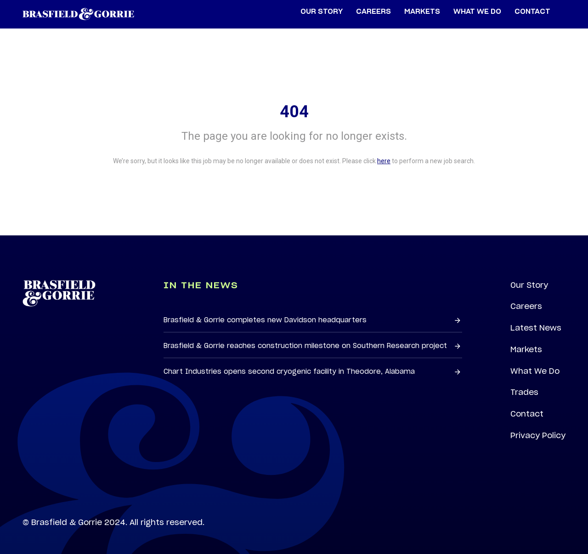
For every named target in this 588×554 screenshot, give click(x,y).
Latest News (535, 328)
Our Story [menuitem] (321, 11)
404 (294, 111)
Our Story (529, 285)
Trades (524, 392)
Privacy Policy (537, 435)
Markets (526, 349)
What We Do (535, 371)
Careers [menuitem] (373, 11)
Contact (526, 414)
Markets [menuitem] (422, 11)
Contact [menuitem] (532, 11)
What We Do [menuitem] (477, 11)
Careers (526, 306)
